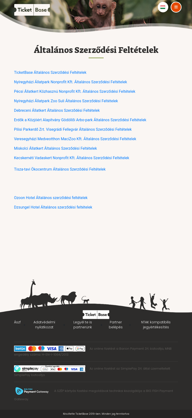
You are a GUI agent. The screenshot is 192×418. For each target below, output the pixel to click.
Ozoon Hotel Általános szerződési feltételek (50, 197)
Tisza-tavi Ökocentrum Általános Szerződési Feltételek (60, 169)
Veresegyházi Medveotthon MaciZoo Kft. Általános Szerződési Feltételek (75, 139)
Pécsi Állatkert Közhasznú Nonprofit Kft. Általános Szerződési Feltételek (74, 91)
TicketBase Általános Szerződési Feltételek (50, 72)
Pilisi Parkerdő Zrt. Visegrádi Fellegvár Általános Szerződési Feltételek (73, 129)
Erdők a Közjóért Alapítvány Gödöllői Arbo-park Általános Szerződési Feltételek (80, 120)
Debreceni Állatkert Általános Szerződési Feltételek (57, 110)
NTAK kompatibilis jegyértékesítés (156, 325)
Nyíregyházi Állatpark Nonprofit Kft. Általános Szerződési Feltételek (70, 82)
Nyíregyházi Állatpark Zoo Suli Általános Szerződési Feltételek (66, 101)
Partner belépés (116, 325)
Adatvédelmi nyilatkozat (44, 325)
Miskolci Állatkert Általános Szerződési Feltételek (55, 148)
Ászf (17, 322)
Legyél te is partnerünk (82, 325)
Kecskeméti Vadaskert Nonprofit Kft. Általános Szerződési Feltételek (71, 158)
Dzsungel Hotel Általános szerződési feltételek (53, 207)
